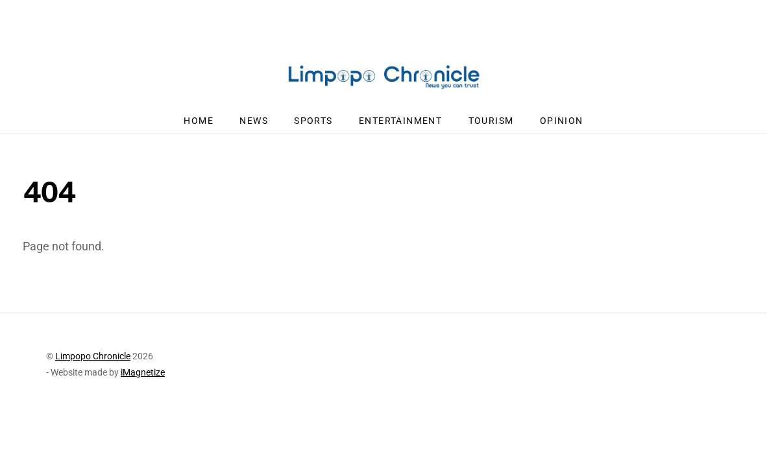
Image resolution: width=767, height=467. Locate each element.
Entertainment (400, 120)
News (253, 120)
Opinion (561, 120)
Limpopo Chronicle (92, 356)
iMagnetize (143, 372)
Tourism (491, 120)
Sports (313, 120)
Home (198, 120)
